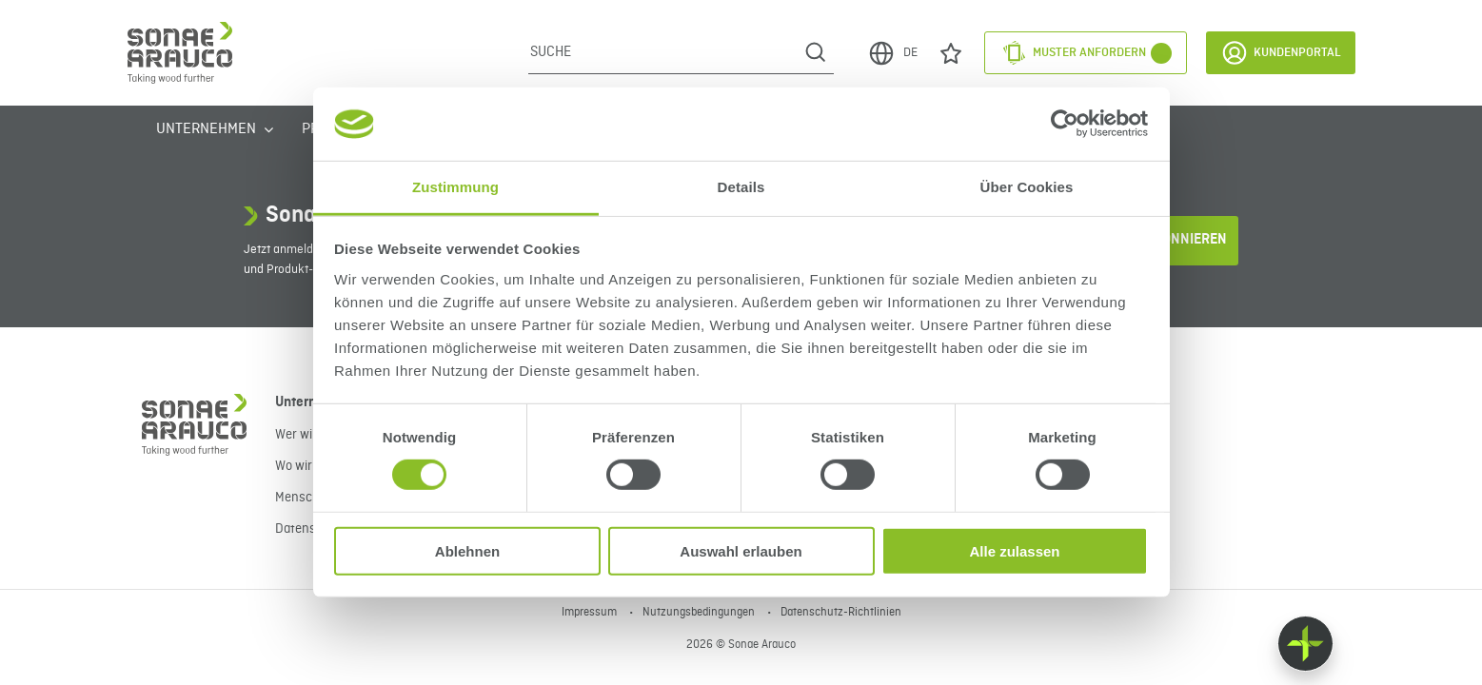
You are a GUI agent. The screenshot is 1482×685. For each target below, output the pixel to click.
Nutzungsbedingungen (700, 612)
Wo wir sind (307, 466)
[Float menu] (1305, 644)
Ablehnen (467, 550)
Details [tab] (741, 187)
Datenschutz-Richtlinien (841, 612)
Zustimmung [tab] (455, 187)
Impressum (591, 612)
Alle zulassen (1014, 550)
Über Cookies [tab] (1027, 187)
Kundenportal (1280, 53)
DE (892, 53)
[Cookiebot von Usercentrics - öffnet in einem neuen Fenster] (1064, 123)
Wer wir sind (309, 434)
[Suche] (663, 52)
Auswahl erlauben (740, 550)
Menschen (304, 497)
